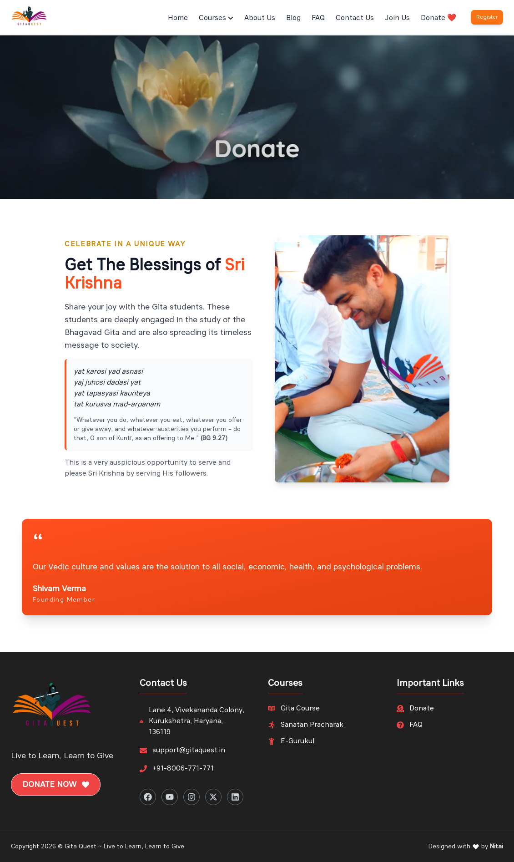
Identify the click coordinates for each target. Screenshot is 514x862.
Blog (293, 18)
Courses (216, 18)
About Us (259, 18)
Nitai (496, 846)
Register (487, 17)
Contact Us (355, 18)
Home (178, 18)
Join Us (397, 18)
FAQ (318, 18)
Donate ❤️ (438, 18)
